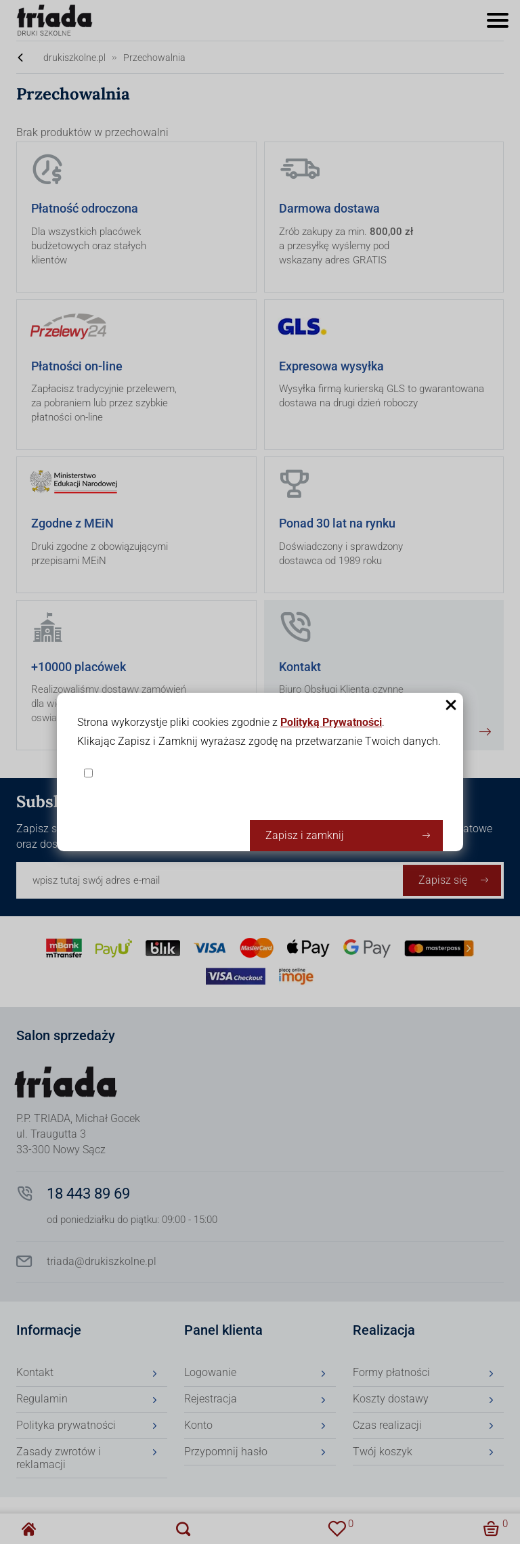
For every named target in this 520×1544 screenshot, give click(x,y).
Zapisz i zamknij (304, 835)
